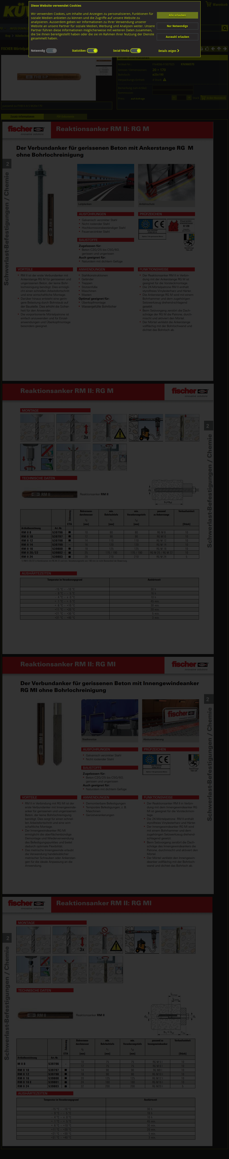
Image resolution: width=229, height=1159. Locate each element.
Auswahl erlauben (177, 36)
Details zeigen (169, 50)
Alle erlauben (177, 15)
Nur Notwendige (177, 26)
